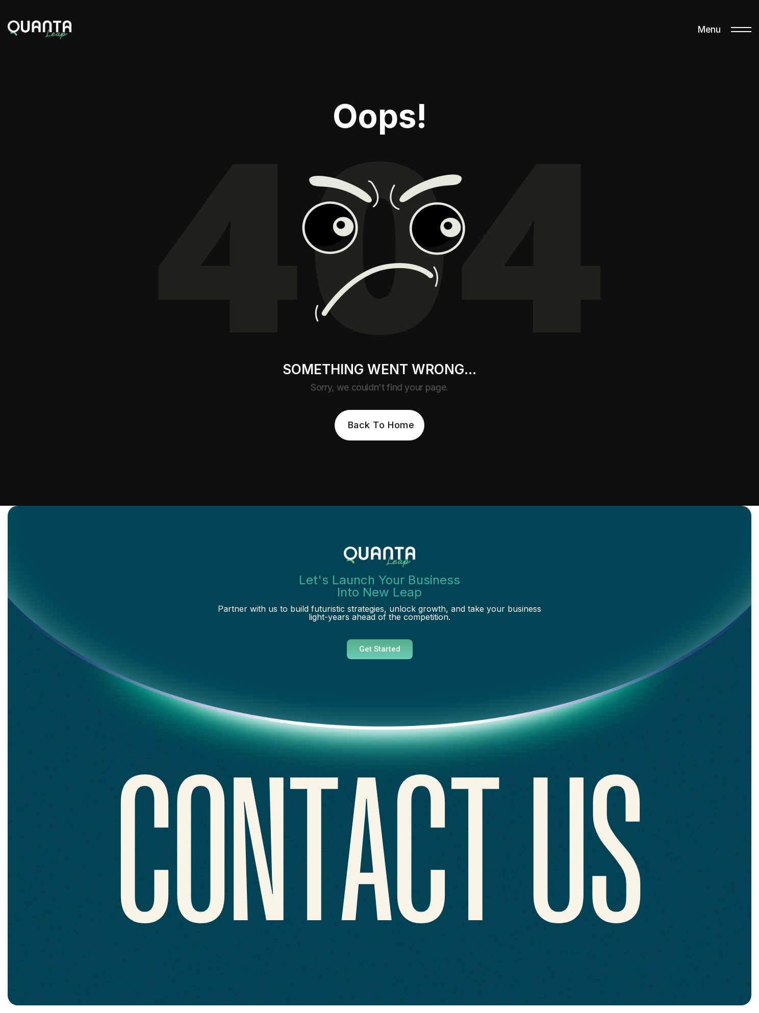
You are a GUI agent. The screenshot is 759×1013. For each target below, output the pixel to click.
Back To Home (381, 425)
